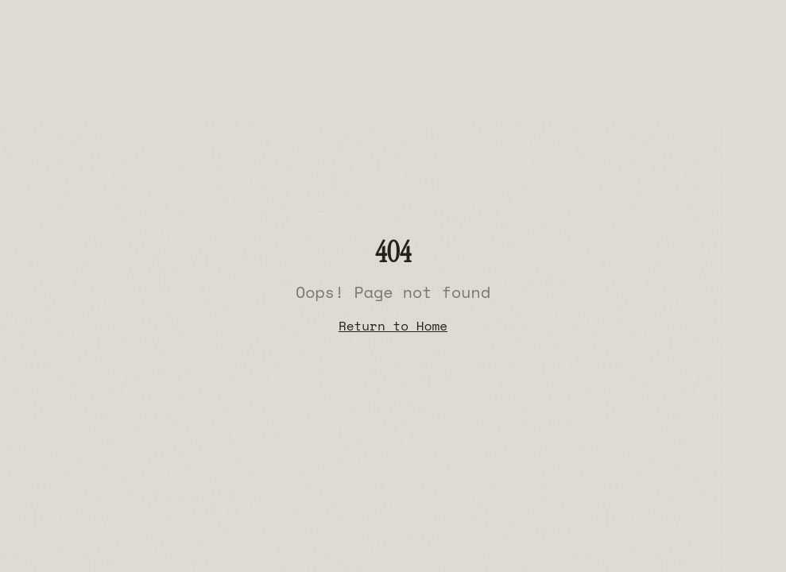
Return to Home (393, 325)
